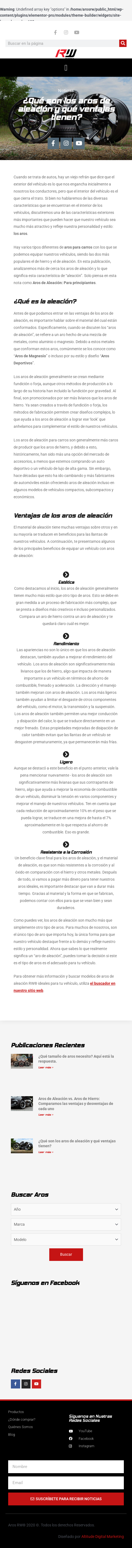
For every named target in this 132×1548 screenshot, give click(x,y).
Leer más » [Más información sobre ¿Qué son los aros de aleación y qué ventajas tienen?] (45, 1152)
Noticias (66, 90)
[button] (66, 67)
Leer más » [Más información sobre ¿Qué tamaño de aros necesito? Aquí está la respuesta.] (45, 1067)
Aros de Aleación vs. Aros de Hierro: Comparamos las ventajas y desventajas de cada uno (75, 1103)
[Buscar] (123, 43)
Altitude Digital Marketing (102, 1536)
